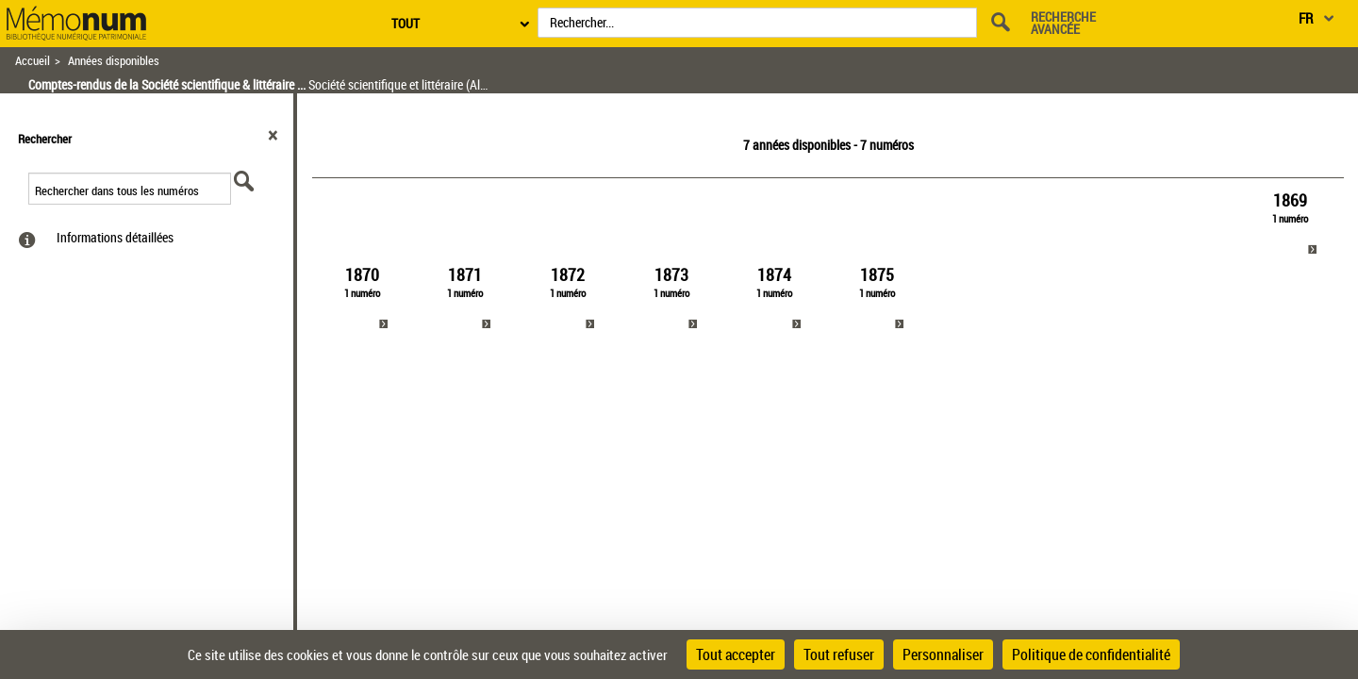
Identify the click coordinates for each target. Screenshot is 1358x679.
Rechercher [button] (45, 138)
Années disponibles (113, 61)
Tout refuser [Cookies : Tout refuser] (838, 654)
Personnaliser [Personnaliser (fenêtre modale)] (943, 654)
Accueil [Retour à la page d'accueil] (32, 61)
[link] (1290, 224)
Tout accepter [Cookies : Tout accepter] (735, 654)
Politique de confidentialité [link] (1091, 654)
